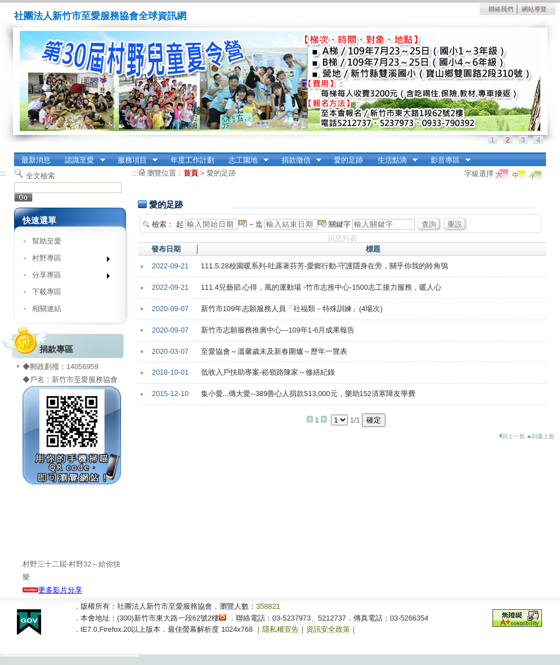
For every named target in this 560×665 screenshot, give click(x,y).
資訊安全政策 (328, 629)
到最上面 (540, 436)
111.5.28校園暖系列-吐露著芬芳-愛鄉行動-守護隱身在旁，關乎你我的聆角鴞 (325, 266)
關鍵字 (340, 224)
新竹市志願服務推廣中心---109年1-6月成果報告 (278, 330)
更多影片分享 (52, 590)
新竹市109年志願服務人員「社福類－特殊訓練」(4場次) (292, 308)
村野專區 (67, 260)
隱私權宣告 (280, 629)
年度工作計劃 (192, 160)
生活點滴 (394, 160)
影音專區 (447, 160)
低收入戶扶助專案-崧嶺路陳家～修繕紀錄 (268, 372)
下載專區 (46, 291)
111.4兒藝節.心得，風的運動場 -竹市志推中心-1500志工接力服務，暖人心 (321, 287)
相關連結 (46, 308)
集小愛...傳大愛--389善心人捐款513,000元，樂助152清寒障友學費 (308, 393)
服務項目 (134, 160)
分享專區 (67, 277)
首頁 (190, 173)
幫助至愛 (46, 241)
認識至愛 (81, 160)
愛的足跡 (348, 160)
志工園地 (244, 160)
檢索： (163, 224)
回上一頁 (512, 436)
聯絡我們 (501, 9)
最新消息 (36, 160)
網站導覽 (534, 9)
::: (17, 156)
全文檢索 (40, 176)
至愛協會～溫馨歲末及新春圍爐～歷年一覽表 (274, 351)
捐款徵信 (297, 160)
